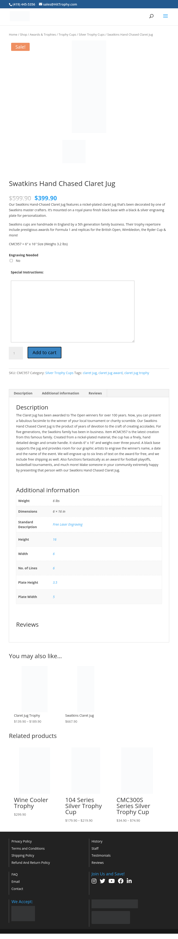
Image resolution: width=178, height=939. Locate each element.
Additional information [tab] (60, 393)
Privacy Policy (21, 841)
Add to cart (45, 352)
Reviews (98, 862)
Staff (95, 848)
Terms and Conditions (27, 848)
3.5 (55, 582)
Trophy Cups (67, 34)
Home (13, 34)
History (97, 841)
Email (15, 881)
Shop (23, 34)
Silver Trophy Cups (92, 34)
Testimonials (101, 855)
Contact (17, 888)
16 (54, 539)
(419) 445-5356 (24, 4)
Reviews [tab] (95, 393)
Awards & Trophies (43, 34)
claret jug (90, 373)
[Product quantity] (16, 353)
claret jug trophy (136, 373)
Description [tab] (23, 393)
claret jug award (111, 373)
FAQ (14, 874)
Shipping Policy (22, 855)
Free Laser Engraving (68, 524)
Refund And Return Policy (30, 862)
